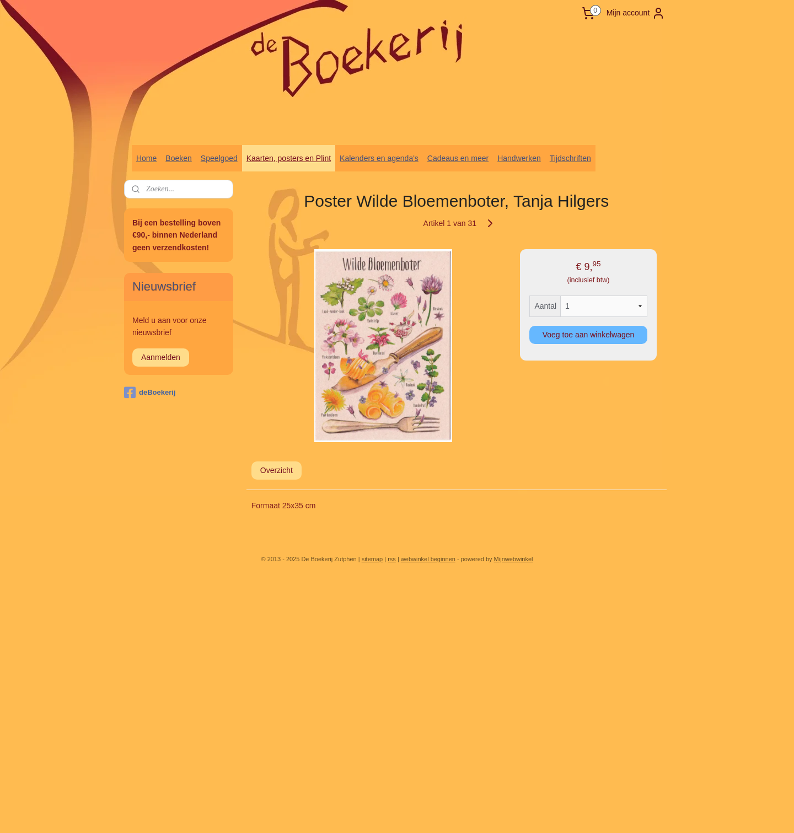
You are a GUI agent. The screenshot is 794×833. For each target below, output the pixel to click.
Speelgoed (219, 158)
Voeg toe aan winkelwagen (589, 334)
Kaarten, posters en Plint (288, 158)
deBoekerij (149, 392)
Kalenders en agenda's (379, 158)
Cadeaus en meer (458, 158)
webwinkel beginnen (428, 559)
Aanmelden (160, 357)
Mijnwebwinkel (513, 559)
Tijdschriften (570, 158)
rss (392, 559)
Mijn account (636, 13)
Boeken (178, 158)
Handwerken (519, 158)
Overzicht (276, 470)
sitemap (372, 559)
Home (146, 158)
